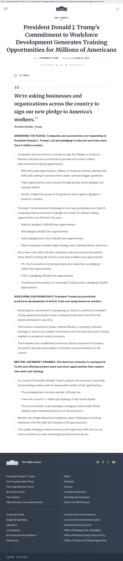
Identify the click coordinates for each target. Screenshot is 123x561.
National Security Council (78, 524)
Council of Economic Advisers (80, 514)
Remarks (69, 481)
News (67, 476)
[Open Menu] (5, 9)
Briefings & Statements (77, 497)
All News (21, 75)
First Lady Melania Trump (19, 486)
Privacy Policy (21, 557)
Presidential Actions (75, 491)
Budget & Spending (16, 519)
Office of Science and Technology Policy (85, 540)
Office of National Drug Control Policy (84, 535)
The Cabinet (13, 497)
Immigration (13, 530)
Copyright (10, 557)
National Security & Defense (21, 535)
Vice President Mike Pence (20, 481)
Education (11, 524)
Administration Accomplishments (24, 502)
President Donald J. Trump (20, 476)
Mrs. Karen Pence (15, 491)
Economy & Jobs (48, 58)
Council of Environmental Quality (82, 519)
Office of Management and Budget (82, 530)
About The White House (77, 502)
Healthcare (12, 540)
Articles (68, 486)
